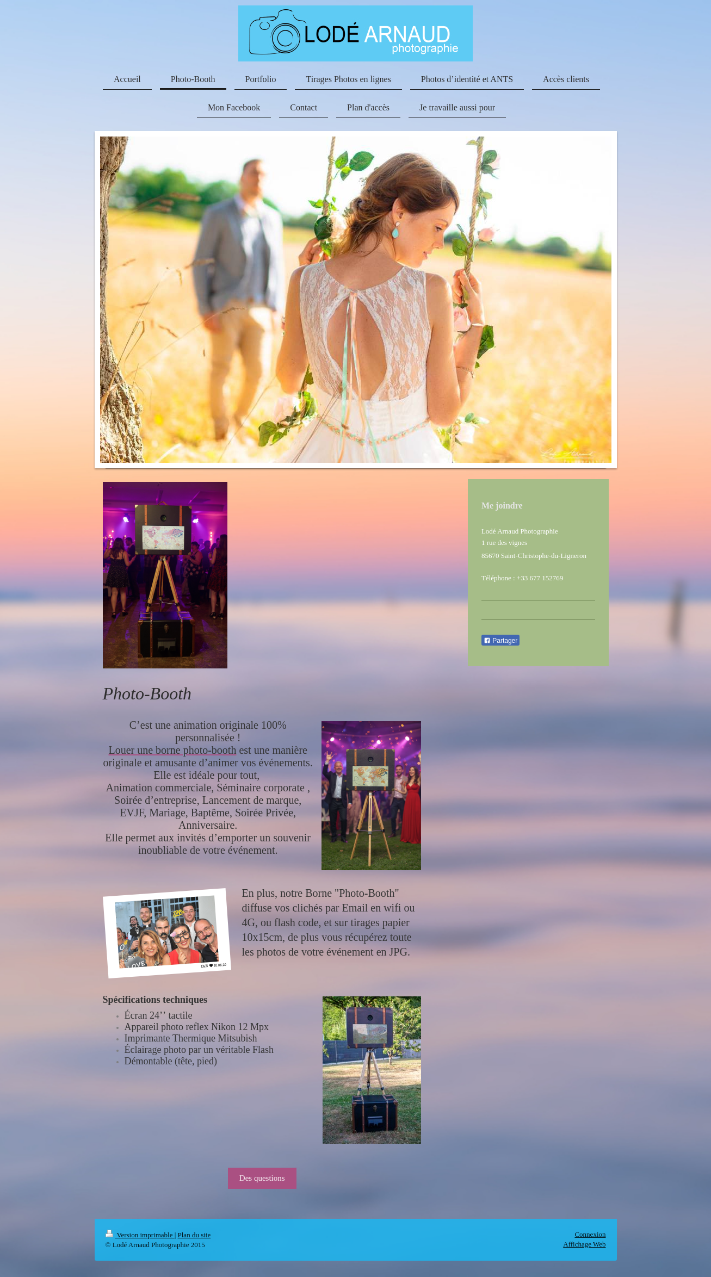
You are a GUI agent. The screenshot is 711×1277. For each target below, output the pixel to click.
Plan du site (194, 1235)
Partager (500, 640)
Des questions (262, 1178)
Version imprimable (140, 1235)
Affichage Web (584, 1244)
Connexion (589, 1234)
